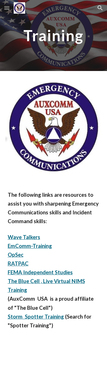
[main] (53, 35)
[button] (7, 8)
